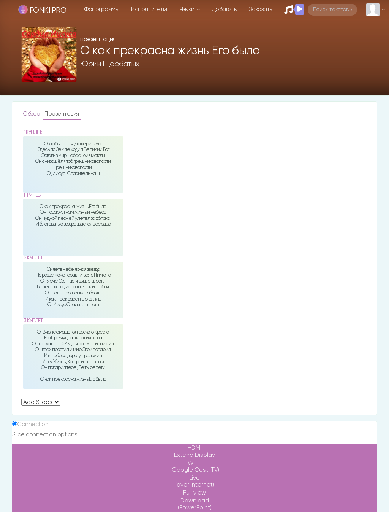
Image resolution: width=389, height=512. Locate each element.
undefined (40, 402)
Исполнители (149, 9)
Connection (32, 424)
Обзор (32, 114)
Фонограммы (101, 9)
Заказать (260, 9)
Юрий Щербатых (109, 64)
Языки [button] (187, 9)
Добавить (224, 9)
